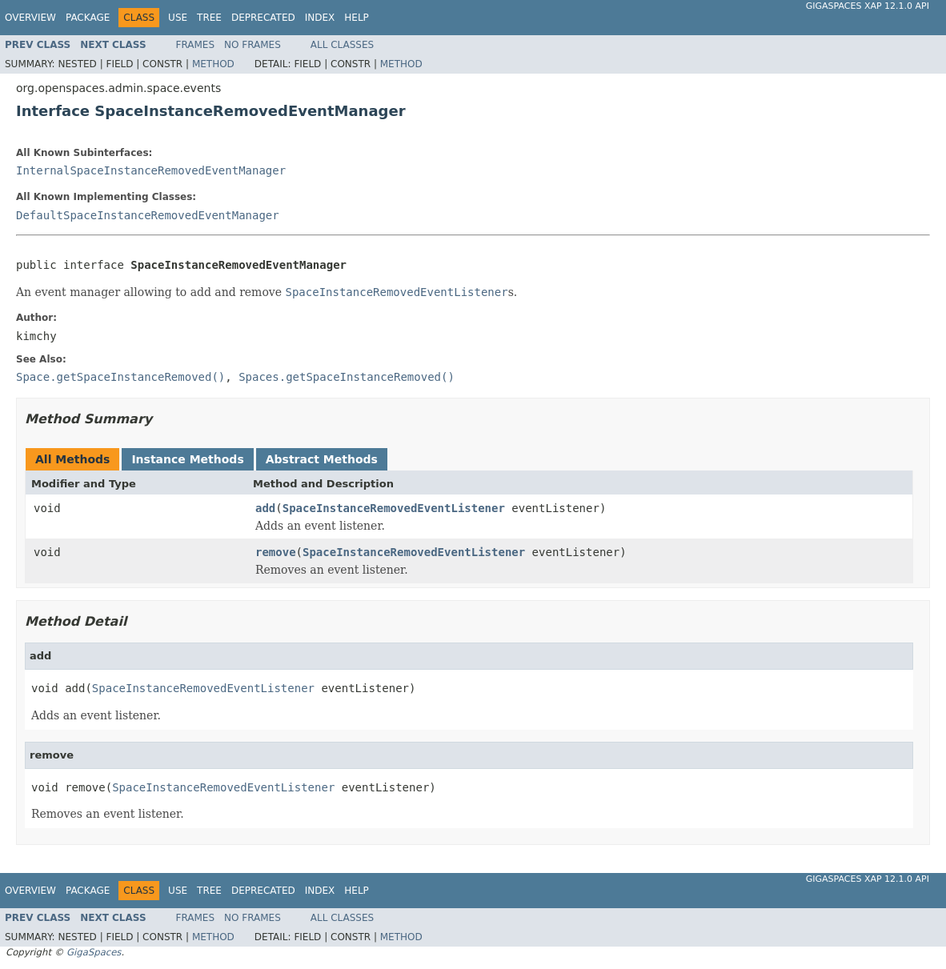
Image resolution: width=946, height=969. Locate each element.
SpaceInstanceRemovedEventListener (394, 508)
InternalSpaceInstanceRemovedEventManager (151, 170)
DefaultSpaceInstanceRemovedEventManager (147, 215)
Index (320, 17)
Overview (30, 17)
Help (356, 17)
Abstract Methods (322, 459)
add (265, 508)
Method (213, 64)
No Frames (252, 44)
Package (88, 17)
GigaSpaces (93, 952)
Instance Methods (187, 459)
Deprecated (263, 17)
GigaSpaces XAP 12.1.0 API (867, 6)
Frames (195, 44)
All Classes (342, 44)
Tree (209, 17)
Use (177, 17)
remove (275, 552)
